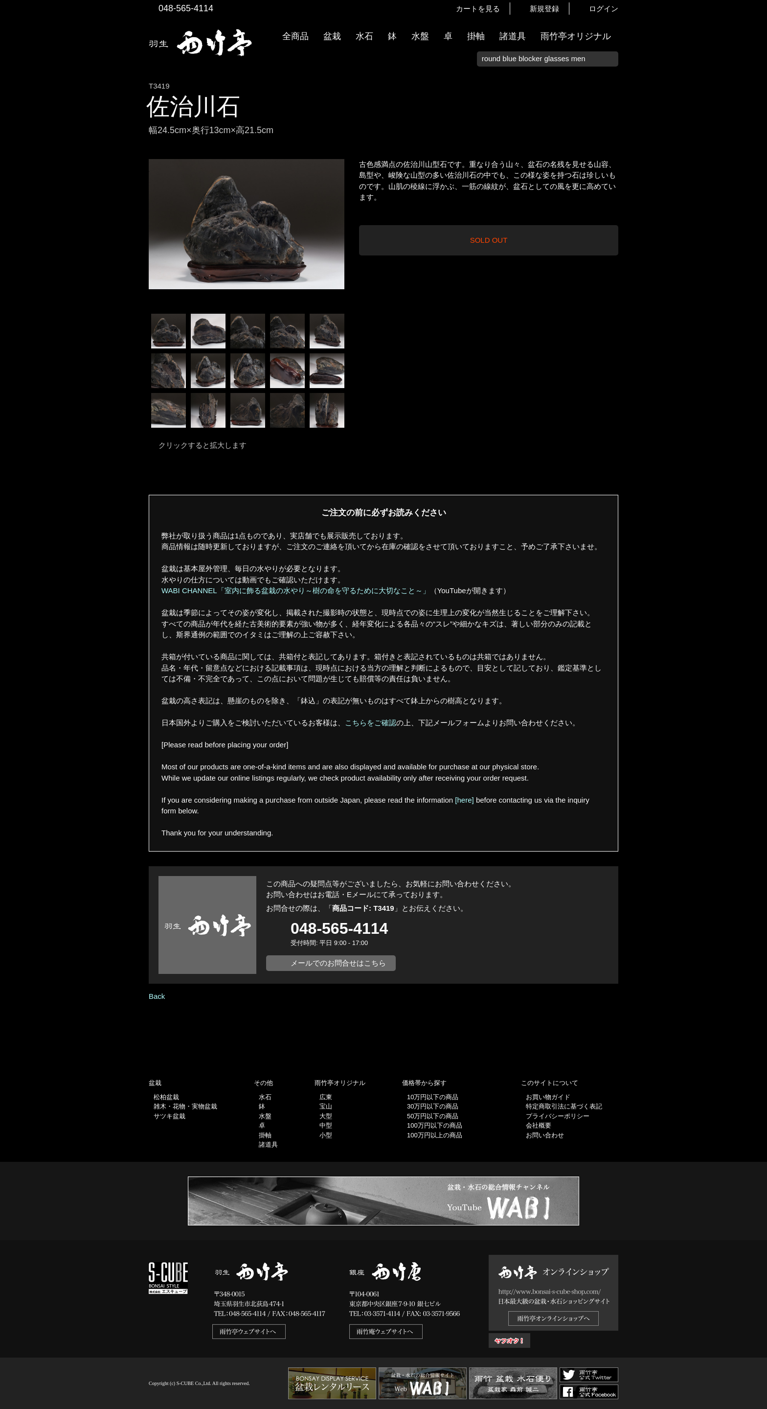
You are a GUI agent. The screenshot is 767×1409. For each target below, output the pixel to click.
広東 (325, 1097)
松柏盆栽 (166, 1097)
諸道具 (512, 36)
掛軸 (476, 36)
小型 (325, 1135)
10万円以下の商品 (432, 1097)
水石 (364, 36)
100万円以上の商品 (434, 1135)
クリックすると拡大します (202, 445)
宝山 (325, 1106)
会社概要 (538, 1125)
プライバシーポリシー (557, 1116)
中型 (325, 1125)
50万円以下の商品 (432, 1116)
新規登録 (544, 8)
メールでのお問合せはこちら (338, 963)
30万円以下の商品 (432, 1106)
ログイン (603, 8)
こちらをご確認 (370, 722)
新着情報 (754, 172)
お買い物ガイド (754, 249)
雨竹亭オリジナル (576, 36)
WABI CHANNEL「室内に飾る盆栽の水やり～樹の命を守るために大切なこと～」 (295, 590)
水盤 (420, 36)
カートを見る (478, 8)
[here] (464, 800)
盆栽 (332, 36)
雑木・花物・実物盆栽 (185, 1106)
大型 (325, 1116)
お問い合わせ (545, 1135)
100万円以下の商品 (434, 1125)
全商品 (295, 36)
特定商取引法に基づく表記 (564, 1106)
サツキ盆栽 (169, 1116)
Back (157, 996)
